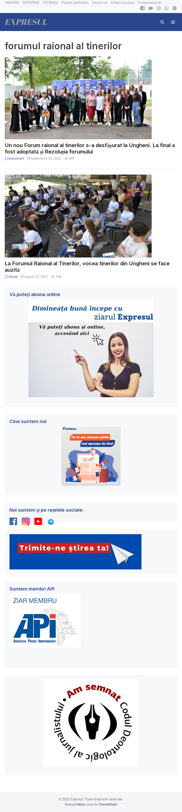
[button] (162, 22)
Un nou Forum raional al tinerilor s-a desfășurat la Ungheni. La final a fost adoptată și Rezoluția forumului (90, 148)
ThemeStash (108, 804)
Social (13, 277)
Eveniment (16, 158)
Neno (81, 804)
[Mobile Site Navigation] (173, 22)
